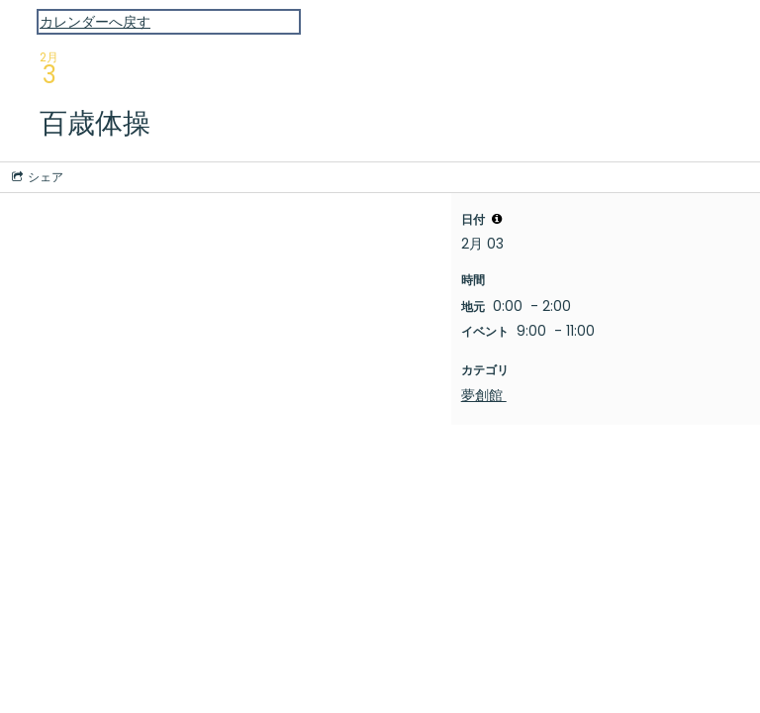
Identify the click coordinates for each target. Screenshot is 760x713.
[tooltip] (497, 219)
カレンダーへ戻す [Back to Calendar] (95, 22)
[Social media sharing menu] (35, 177)
